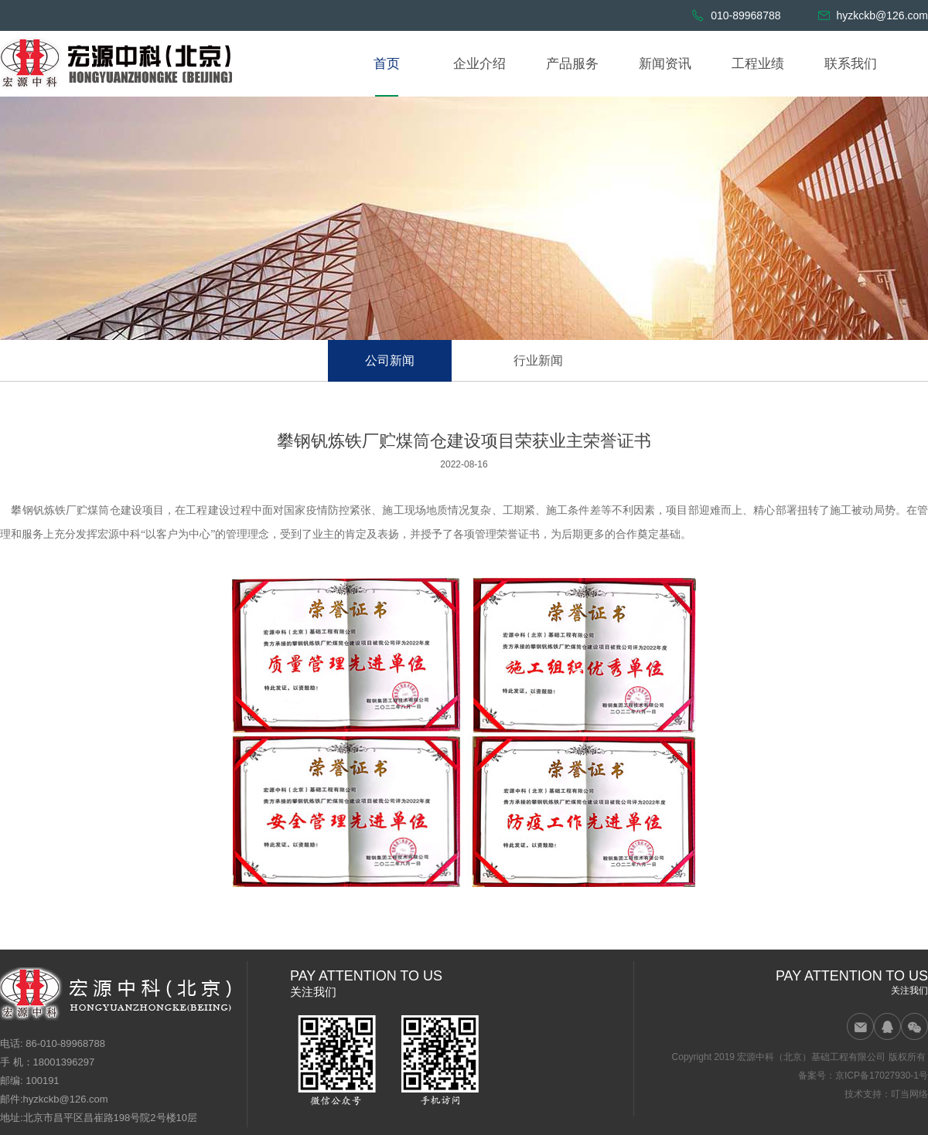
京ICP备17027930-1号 (881, 1075)
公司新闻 (390, 360)
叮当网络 (909, 1094)
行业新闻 (538, 360)
